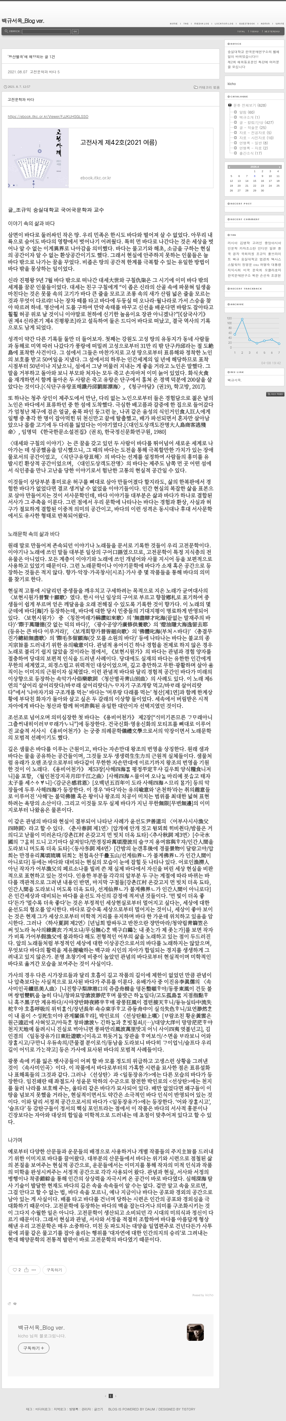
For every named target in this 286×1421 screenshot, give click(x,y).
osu (256, 264)
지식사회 (234, 270)
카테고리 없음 (209, 87)
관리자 (86, 1409)
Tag (185, 23)
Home (175, 23)
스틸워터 (234, 264)
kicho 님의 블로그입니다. (42, 1336)
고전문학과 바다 (43, 71)
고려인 (257, 243)
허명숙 (265, 264)
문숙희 (257, 270)
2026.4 (254, 166)
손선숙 (265, 275)
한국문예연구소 (239, 275)
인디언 (263, 248)
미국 (246, 270)
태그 (29, 1409)
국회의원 (247, 253)
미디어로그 (43, 1409)
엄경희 (264, 259)
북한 (255, 275)
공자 (236, 253)
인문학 (233, 248)
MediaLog (201, 23)
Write (278, 23)
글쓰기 (98, 1409)
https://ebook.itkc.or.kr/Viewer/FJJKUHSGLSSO (48, 116)
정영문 (247, 264)
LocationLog (224, 23)
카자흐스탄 (247, 248)
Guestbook (247, 23)
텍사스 (276, 259)
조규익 (261, 253)
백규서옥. (235, 380)
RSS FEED (279, 394)
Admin (265, 23)
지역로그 (60, 1409)
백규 (236, 259)
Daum (150, 1409)
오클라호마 (273, 270)
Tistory (188, 1409)
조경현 (276, 275)
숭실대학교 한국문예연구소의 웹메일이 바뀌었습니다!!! (253, 54)
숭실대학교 (249, 259)
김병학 (245, 243)
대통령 (276, 264)
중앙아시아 (273, 243)
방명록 (73, 1409)
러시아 (233, 243)
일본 (272, 248)
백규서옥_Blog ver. (23, 20)
